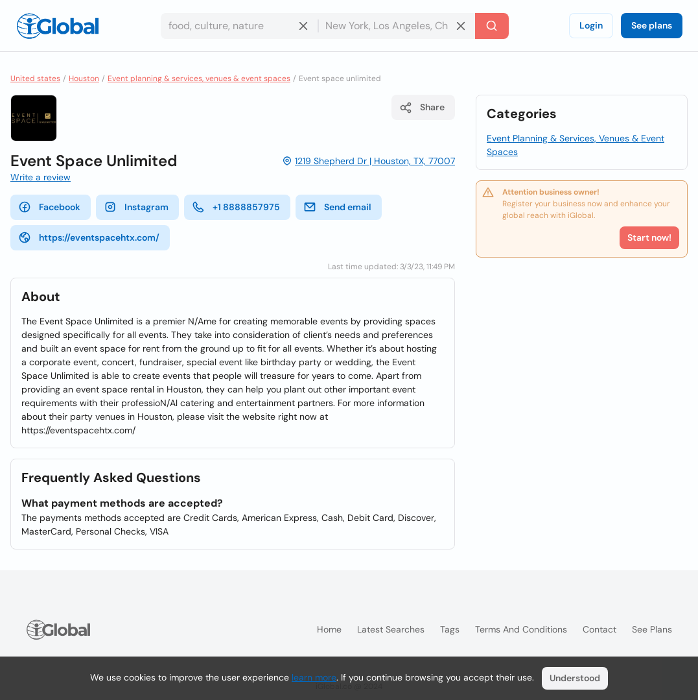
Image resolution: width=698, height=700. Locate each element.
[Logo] (58, 26)
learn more (314, 677)
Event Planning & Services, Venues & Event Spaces (575, 145)
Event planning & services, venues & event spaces (199, 78)
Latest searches (391, 629)
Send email (337, 206)
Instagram (136, 206)
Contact (599, 629)
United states (35, 78)
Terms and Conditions (521, 629)
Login (591, 25)
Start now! (649, 237)
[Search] (492, 26)
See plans (651, 25)
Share (422, 107)
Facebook (49, 206)
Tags (450, 629)
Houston (84, 78)
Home (329, 629)
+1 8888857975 (236, 206)
